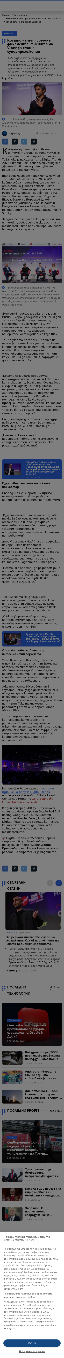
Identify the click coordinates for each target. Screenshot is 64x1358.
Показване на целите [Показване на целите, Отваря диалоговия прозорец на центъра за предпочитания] (32, 1352)
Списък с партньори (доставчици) (24, 1332)
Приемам (32, 1343)
